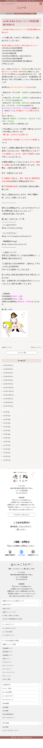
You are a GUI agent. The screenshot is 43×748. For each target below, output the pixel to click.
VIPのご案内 (6, 679)
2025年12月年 (7, 387)
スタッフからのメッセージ (10, 730)
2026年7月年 (7, 365)
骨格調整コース (7, 648)
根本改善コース (7, 651)
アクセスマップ (7, 700)
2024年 (5, 419)
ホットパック (6, 676)
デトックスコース (8, 665)
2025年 (5, 415)
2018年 (5, 441)
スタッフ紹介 (7, 688)
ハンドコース (6, 669)
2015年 (5, 452)
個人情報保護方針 (8, 714)
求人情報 (5, 723)
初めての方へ (7, 604)
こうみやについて (8, 624)
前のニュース (7, 347)
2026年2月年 (7, 384)
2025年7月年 (7, 406)
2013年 (5, 460)
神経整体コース (7, 655)
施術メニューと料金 (9, 644)
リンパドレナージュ (8, 672)
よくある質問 (7, 692)
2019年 (5, 438)
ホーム (3, 13)
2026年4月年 (7, 376)
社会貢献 (5, 710)
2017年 (5, 445)
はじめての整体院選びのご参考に (12, 619)
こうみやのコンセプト (9, 628)
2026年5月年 (7, 373)
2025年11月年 (7, 391)
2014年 (5, 456)
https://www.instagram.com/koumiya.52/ (17, 236)
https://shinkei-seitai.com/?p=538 (14, 244)
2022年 (5, 427)
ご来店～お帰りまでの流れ (10, 615)
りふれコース (6, 662)
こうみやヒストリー (8, 635)
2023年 (5, 423)
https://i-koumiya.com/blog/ (13, 228)
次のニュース (35, 347)
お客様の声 (6, 684)
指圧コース (6, 658)
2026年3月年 (7, 380)
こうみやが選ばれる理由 (10, 640)
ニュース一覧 (10, 13)
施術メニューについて (9, 612)
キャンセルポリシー (8, 717)
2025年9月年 (7, 398)
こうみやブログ (7, 696)
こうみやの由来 (7, 632)
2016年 (5, 449)
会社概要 (5, 703)
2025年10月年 (7, 395)
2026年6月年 (7, 369)
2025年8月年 (7, 402)
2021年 (5, 430)
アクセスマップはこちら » (21, 515)
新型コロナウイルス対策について (13, 601)
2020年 (5, 434)
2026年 (5, 412)
